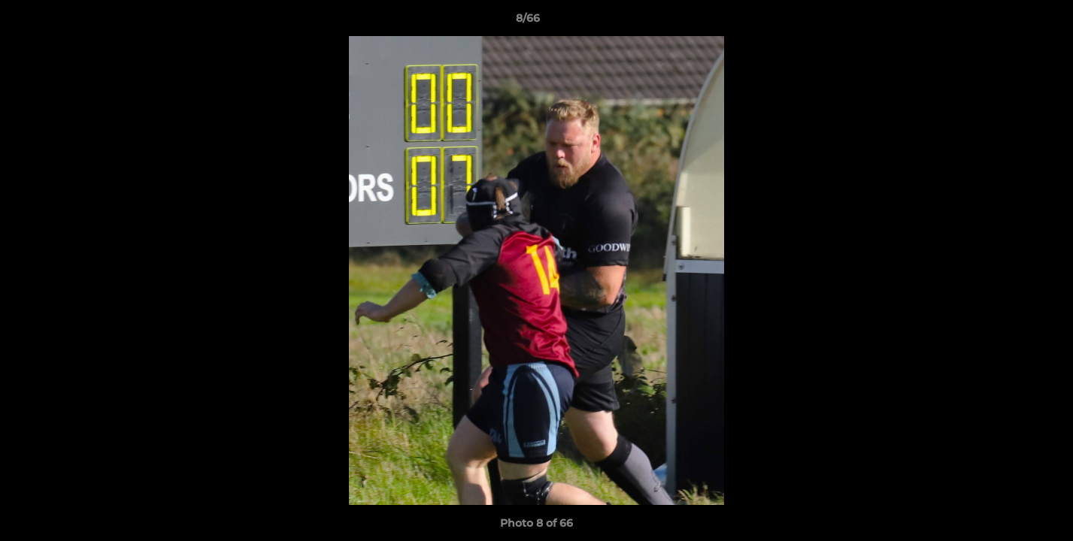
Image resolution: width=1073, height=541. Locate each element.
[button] (1010, 22)
